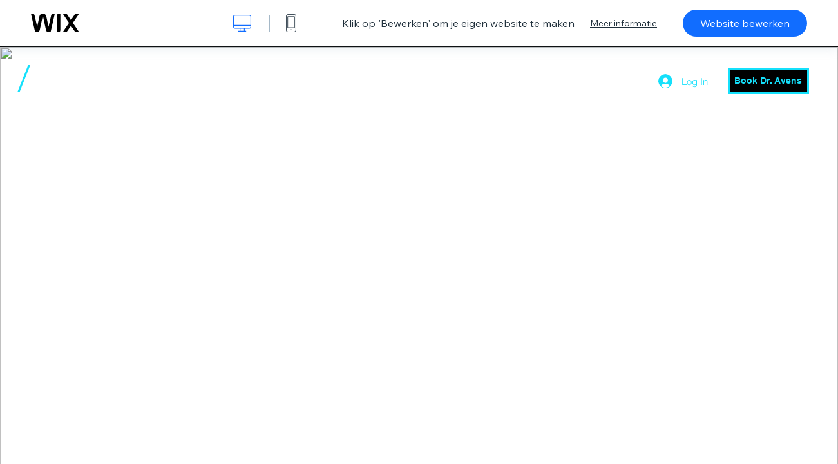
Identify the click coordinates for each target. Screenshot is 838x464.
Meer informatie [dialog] (623, 23)
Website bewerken (745, 23)
